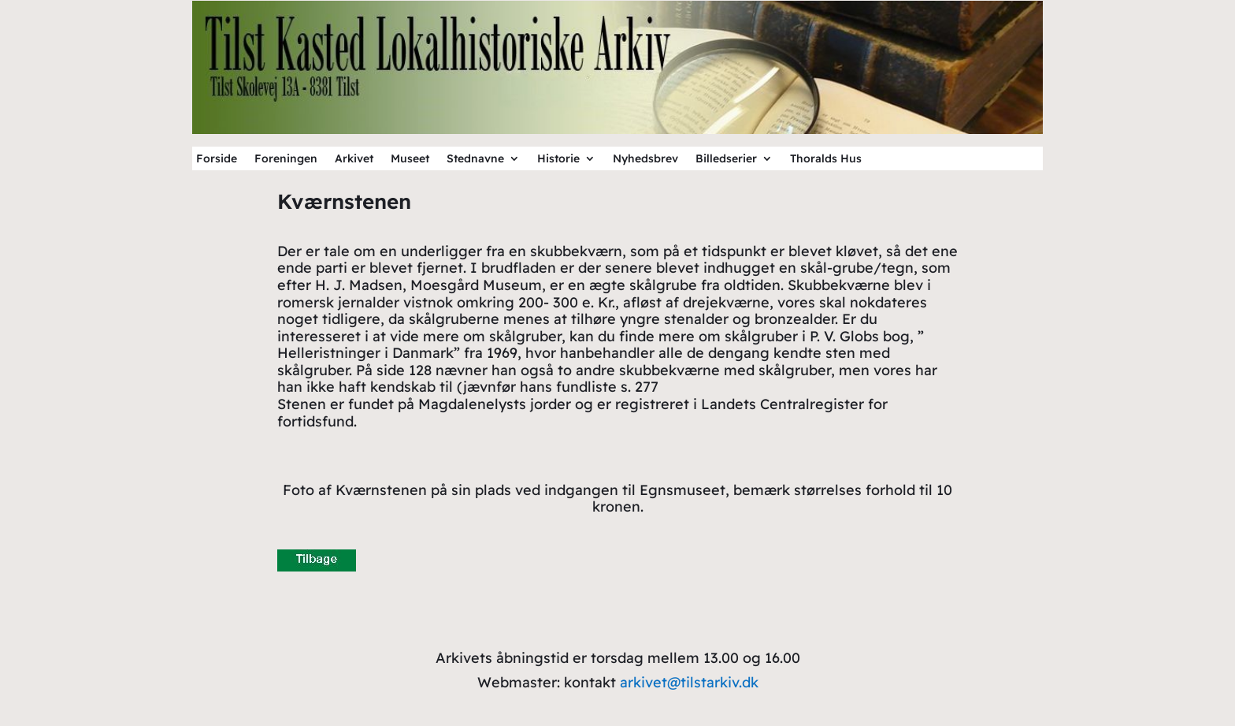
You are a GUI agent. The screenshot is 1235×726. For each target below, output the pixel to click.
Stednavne (475, 159)
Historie (558, 159)
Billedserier (726, 159)
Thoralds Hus (826, 159)
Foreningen (285, 159)
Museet (410, 159)
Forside (216, 159)
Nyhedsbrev (645, 159)
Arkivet (354, 159)
